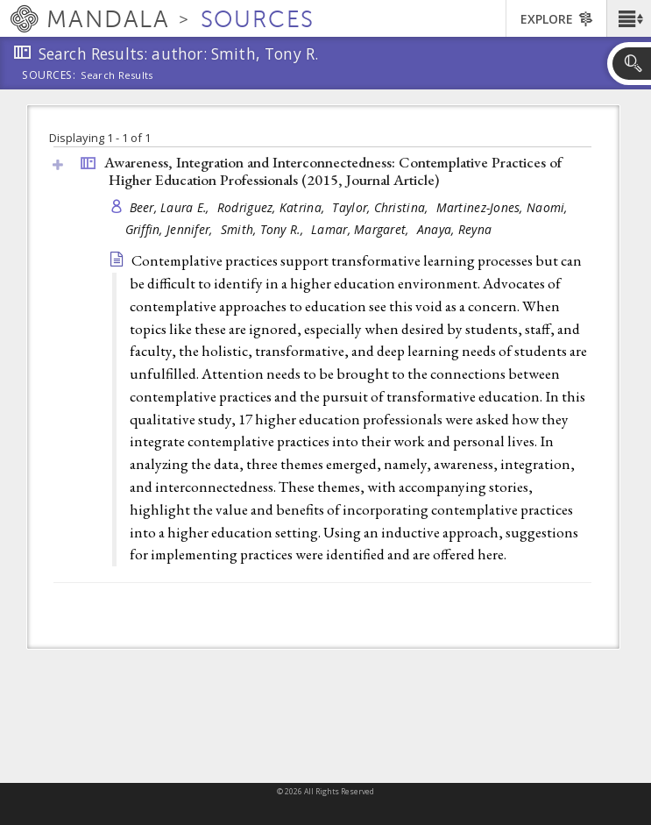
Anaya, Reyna (454, 229)
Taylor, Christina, (381, 207)
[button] (628, 18)
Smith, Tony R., (264, 229)
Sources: (49, 76)
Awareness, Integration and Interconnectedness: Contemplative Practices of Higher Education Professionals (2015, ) (333, 171)
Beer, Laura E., (171, 207)
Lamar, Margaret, (362, 229)
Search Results (117, 75)
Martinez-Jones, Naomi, (503, 207)
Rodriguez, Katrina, (273, 207)
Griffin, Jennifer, (170, 229)
